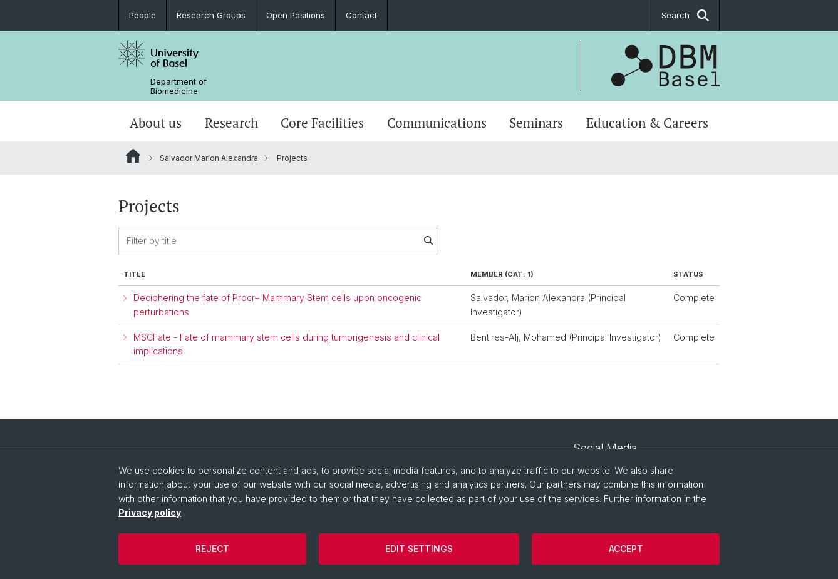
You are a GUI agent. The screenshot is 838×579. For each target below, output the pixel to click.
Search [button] (685, 15)
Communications (437, 122)
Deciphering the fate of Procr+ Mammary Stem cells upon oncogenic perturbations (277, 304)
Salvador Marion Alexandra (209, 158)
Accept (626, 548)
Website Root (133, 156)
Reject (212, 548)
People (142, 15)
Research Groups (211, 15)
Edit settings (419, 548)
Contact (361, 15)
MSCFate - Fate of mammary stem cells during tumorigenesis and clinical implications (286, 344)
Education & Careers (647, 122)
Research (231, 122)
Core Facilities (322, 122)
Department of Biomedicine (178, 86)
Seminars (536, 122)
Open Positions (295, 15)
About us (156, 122)
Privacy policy (149, 512)
